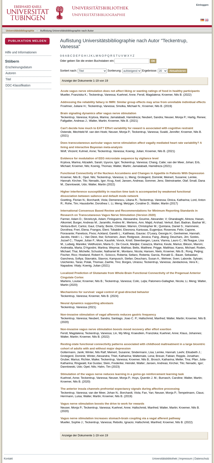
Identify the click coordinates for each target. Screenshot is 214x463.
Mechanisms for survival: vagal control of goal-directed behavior (104, 292)
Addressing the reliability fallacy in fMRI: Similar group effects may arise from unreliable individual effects (133, 102)
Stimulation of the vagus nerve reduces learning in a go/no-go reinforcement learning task (122, 374)
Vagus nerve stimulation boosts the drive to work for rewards (102, 403)
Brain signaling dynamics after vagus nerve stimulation (98, 113)
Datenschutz (201, 458)
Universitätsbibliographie (20, 30)
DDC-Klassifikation (17, 85)
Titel (8, 79)
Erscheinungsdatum (18, 67)
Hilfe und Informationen (21, 52)
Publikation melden (27, 40)
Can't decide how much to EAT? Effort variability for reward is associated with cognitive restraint (126, 128)
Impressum (185, 458)
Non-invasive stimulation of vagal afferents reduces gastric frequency (108, 314)
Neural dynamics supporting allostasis (86, 303)
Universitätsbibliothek (164, 458)
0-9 (62, 55)
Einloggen (202, 4)
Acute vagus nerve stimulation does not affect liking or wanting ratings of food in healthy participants (130, 91)
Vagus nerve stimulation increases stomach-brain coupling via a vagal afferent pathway (120, 418)
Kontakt (8, 458)
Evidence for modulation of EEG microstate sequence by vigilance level (109, 158)
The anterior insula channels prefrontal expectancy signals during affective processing (119, 388)
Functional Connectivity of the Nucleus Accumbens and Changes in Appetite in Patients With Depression (132, 173)
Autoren (10, 73)
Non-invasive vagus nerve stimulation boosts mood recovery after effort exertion (115, 329)
